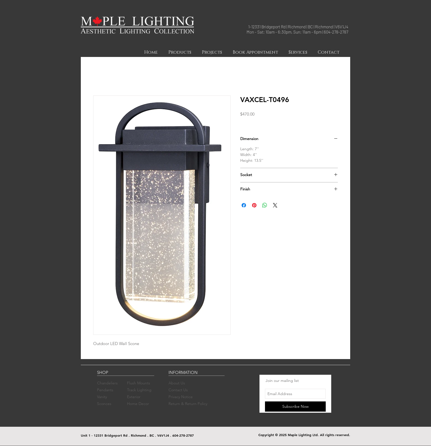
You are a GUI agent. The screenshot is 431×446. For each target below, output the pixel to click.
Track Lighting (139, 389)
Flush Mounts (138, 383)
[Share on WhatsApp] (264, 205)
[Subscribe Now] (295, 406)
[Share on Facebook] (244, 205)
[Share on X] (275, 205)
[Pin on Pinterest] (254, 205)
